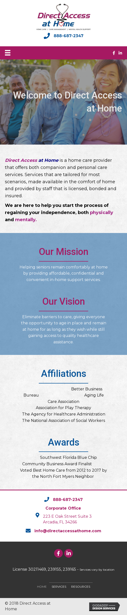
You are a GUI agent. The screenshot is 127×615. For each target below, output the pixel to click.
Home (42, 586)
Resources (80, 586)
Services (59, 586)
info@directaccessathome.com (67, 531)
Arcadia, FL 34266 (60, 522)
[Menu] (7, 53)
